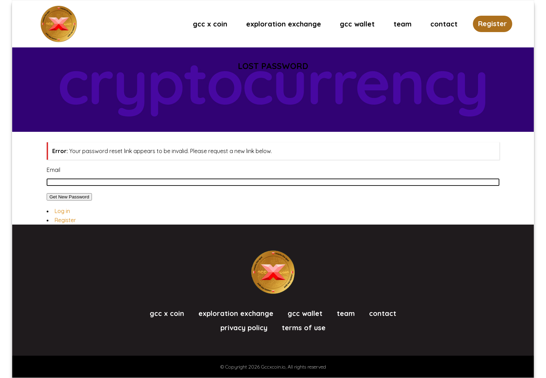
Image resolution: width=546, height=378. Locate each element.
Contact (382, 313)
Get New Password (69, 196)
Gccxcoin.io (273, 367)
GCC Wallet (305, 313)
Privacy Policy (243, 328)
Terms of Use (304, 328)
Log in (62, 210)
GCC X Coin (167, 313)
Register (492, 23)
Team (346, 313)
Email (53, 169)
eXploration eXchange (235, 313)
